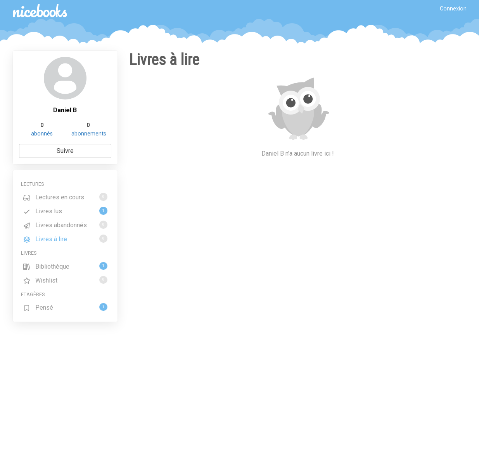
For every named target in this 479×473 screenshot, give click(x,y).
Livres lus (65, 211)
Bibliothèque (65, 266)
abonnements (88, 133)
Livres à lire (65, 239)
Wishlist (65, 280)
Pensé (65, 307)
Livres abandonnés (65, 225)
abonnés (42, 133)
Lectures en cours (65, 197)
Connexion (453, 8)
